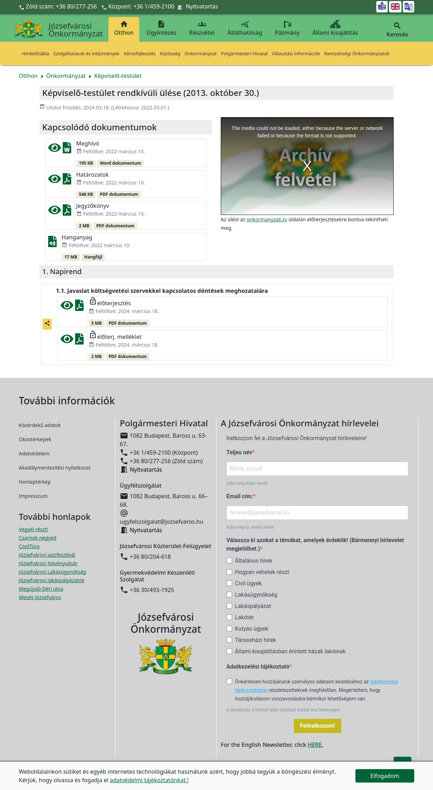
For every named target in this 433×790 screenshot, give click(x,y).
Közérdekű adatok (40, 425)
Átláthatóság (244, 28)
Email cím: (239, 496)
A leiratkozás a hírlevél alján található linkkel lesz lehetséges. (283, 709)
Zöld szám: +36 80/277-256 (59, 6)
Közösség (170, 53)
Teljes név (239, 452)
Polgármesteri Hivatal (244, 53)
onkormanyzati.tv (267, 219)
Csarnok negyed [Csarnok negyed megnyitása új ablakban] (37, 537)
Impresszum (33, 496)
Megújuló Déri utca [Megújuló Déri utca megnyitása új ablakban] (41, 588)
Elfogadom (384, 776)
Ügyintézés (161, 28)
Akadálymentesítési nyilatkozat (55, 467)
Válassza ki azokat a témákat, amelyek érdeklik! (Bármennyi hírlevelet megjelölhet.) (315, 544)
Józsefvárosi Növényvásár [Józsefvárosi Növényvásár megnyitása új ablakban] (48, 563)
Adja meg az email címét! (250, 527)
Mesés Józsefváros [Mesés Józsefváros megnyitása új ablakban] (40, 597)
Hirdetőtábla (35, 53)
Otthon (124, 28)
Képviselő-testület (117, 76)
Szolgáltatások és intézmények (86, 53)
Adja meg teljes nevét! (247, 483)
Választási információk (296, 53)
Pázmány (287, 28)
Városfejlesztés (140, 53)
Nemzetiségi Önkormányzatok (357, 53)
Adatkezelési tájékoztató (257, 666)
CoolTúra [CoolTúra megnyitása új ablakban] (29, 546)
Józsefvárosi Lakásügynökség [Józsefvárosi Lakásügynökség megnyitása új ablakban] (52, 571)
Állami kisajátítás (335, 28)
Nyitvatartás (202, 6)
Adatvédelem (34, 453)
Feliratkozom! (317, 725)
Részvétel (202, 28)
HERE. (315, 745)
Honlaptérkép (35, 481)
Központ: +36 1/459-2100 (141, 6)
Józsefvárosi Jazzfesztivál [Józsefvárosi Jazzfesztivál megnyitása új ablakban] (47, 554)
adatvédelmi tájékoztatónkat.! (149, 780)
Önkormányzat (201, 53)
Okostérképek (35, 439)
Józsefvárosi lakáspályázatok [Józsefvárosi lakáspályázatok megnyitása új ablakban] (51, 580)
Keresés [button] (397, 30)
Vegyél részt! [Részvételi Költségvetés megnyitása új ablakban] (33, 529)
